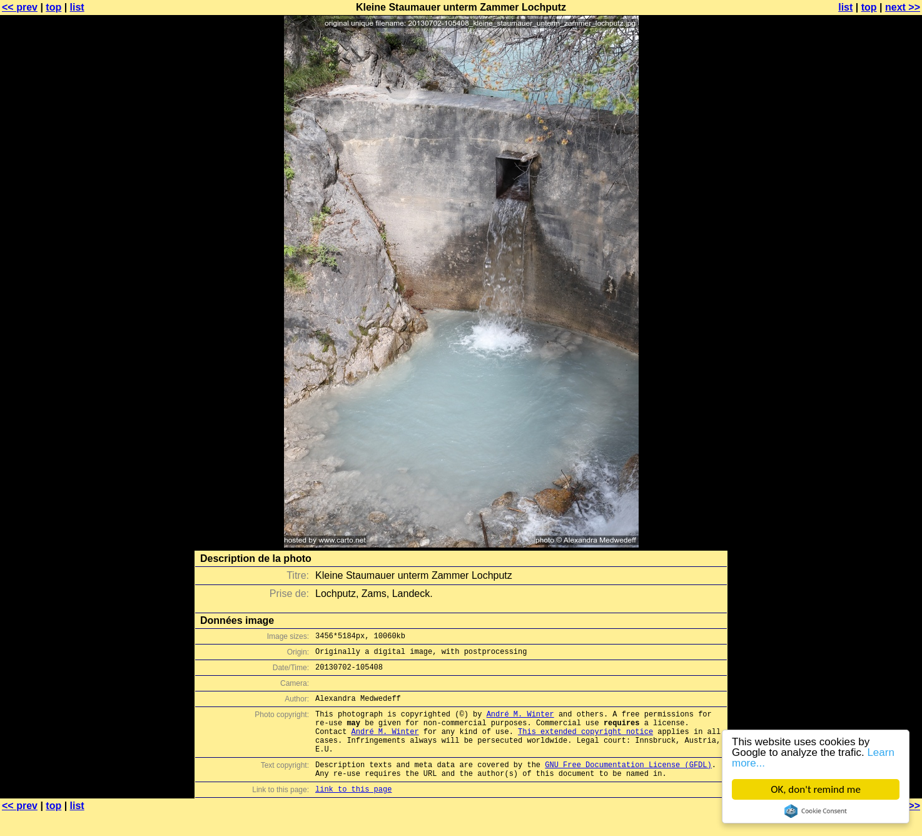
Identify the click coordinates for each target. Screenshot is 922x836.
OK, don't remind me (816, 789)
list (77, 7)
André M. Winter (520, 723)
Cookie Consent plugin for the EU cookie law (815, 811)
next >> (902, 7)
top (53, 7)
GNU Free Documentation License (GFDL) (628, 783)
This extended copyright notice (585, 744)
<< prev (20, 7)
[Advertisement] (871, 309)
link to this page (353, 811)
